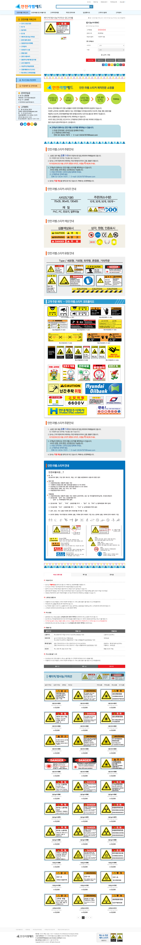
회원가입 (95, 2)
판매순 (64, 685)
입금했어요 (86, 12)
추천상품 (107, 685)
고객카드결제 (102, 12)
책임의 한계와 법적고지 (63, 929)
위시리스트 (110, 60)
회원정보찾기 (104, 2)
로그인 (89, 2)
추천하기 (120, 60)
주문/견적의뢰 (70, 12)
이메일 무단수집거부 (49, 929)
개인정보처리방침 (37, 929)
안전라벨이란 (19, 929)
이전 (57, 666)
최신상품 (114, 685)
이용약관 (27, 929)
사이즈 (89, 45)
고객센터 (118, 12)
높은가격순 (48, 685)
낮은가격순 (57, 685)
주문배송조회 (113, 2)
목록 (112, 666)
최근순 (70, 685)
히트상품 (99, 685)
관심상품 (122, 2)
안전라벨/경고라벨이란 (38, 12)
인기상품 (121, 685)
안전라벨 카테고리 (22, 12)
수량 (88, 49)
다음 (85, 666)
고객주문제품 (54, 12)
